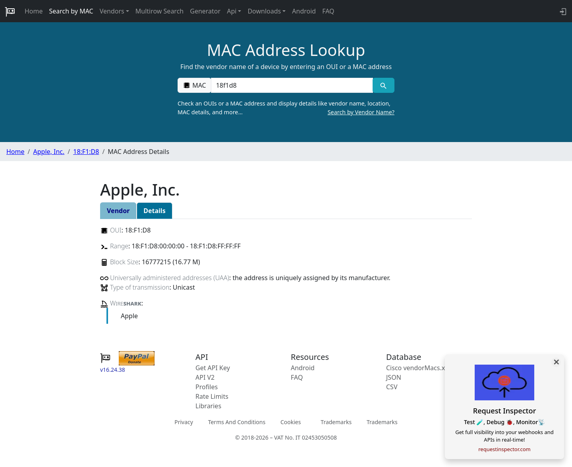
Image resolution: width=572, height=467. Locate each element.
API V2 (204, 377)
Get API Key (212, 367)
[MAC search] (383, 85)
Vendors (112, 11)
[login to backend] (562, 11)
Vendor (118, 210)
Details (154, 210)
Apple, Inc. (48, 151)
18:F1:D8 (86, 151)
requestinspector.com (504, 449)
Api (231, 11)
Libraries (208, 406)
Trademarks (336, 422)
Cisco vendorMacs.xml (419, 367)
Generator (205, 11)
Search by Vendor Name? (361, 112)
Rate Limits (211, 396)
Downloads (264, 11)
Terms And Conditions (236, 422)
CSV (392, 386)
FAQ (328, 11)
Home (34, 11)
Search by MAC (71, 11)
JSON (393, 377)
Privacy (183, 422)
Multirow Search (159, 11)
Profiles (206, 386)
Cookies (290, 422)
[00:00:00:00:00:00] (292, 85)
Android (304, 11)
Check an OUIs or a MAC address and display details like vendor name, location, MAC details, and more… (286, 108)
